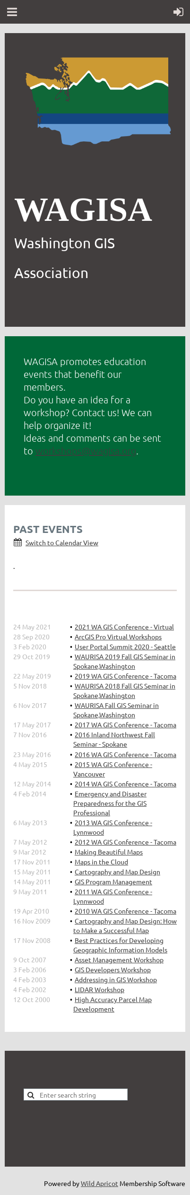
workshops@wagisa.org (85, 450)
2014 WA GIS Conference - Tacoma (125, 783)
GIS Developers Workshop (113, 969)
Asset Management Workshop (119, 959)
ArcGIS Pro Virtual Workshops (118, 636)
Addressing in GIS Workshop (116, 979)
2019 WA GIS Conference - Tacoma (125, 676)
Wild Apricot (99, 1183)
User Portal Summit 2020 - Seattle (125, 646)
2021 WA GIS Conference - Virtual (124, 626)
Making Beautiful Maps (109, 851)
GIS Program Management (113, 881)
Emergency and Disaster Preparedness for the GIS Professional (110, 803)
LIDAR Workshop (99, 989)
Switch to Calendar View (62, 542)
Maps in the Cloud (101, 861)
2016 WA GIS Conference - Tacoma (125, 754)
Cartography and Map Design (117, 871)
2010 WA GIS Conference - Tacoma (125, 911)
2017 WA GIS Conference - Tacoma (125, 724)
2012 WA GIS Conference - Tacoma (125, 841)
